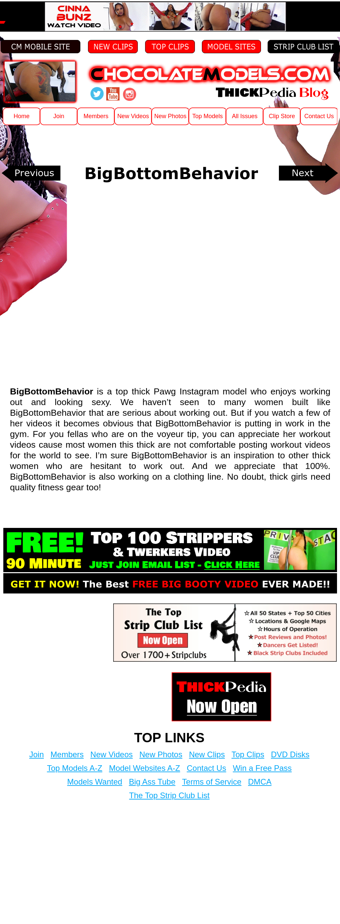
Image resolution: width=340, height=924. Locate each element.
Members (67, 754)
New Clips (207, 754)
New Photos (160, 754)
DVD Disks (290, 754)
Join (36, 754)
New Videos (111, 754)
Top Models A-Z (74, 768)
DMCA (260, 781)
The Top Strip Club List (169, 795)
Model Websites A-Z (144, 768)
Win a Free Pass (262, 768)
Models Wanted (94, 781)
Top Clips (247, 754)
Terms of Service (211, 781)
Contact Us (206, 768)
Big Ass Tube (152, 781)
